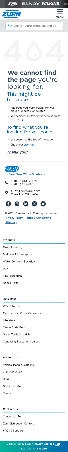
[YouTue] (44, 203)
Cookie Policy (15, 443)
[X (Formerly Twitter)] (35, 203)
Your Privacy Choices (40, 443)
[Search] (34, 26)
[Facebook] (9, 203)
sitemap (29, 144)
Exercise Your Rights (34, 448)
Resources (10, 298)
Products (9, 240)
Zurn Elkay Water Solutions (27, 174)
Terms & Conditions (38, 217)
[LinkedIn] (26, 203)
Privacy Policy (14, 217)
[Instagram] (17, 203)
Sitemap (11, 222)
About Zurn (10, 357)
